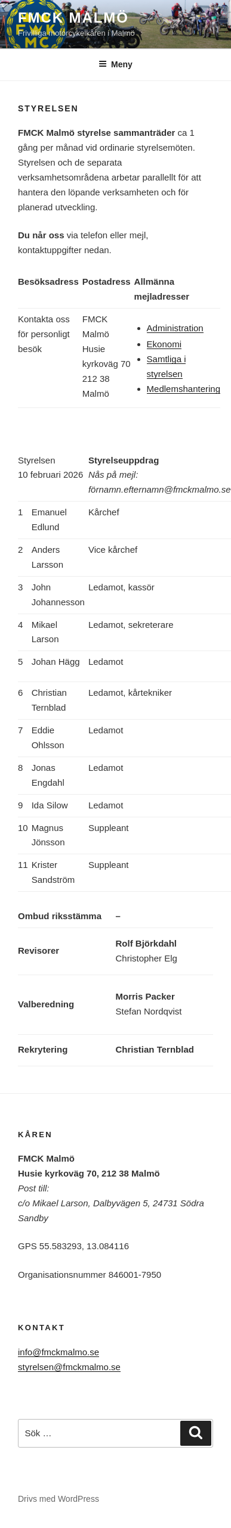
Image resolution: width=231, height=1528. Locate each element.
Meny (115, 64)
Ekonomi (164, 344)
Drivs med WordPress (58, 1499)
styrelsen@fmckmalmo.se (69, 1367)
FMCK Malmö (73, 18)
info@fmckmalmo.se (58, 1352)
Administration (175, 328)
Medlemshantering (183, 389)
